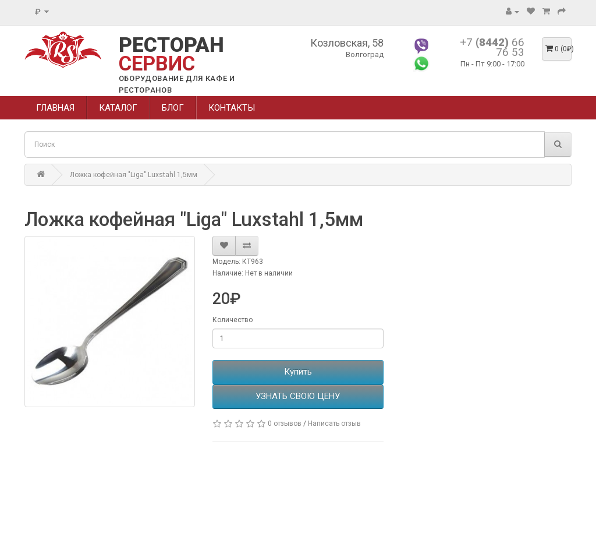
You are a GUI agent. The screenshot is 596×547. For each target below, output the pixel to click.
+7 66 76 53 (492, 47)
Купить (298, 371)
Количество (232, 320)
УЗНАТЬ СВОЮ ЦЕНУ (298, 396)
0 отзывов (284, 423)
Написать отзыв (334, 423)
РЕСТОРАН (171, 54)
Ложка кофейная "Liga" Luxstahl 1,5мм (133, 175)
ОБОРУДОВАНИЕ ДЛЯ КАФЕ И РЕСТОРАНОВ (177, 84)
